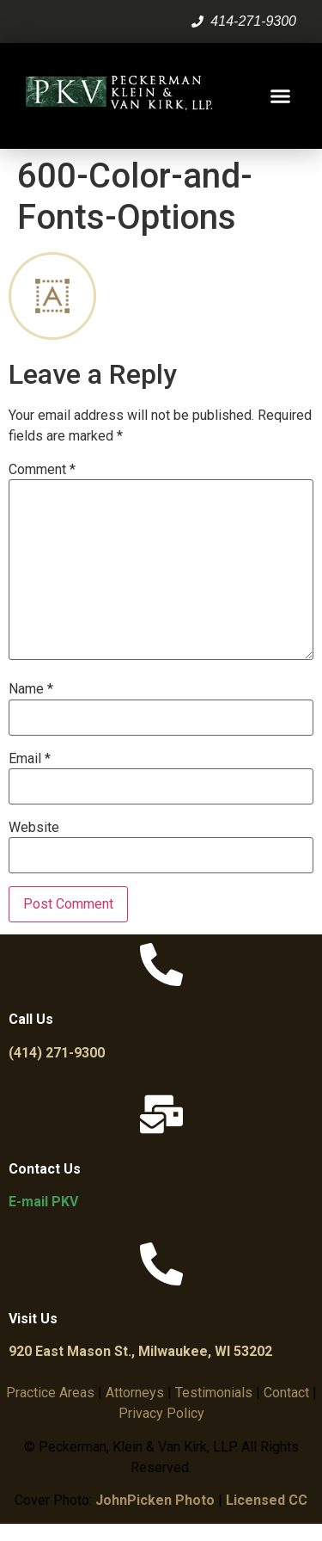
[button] (280, 96)
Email (30, 759)
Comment (42, 470)
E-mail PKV (43, 1201)
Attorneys (135, 1392)
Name (31, 689)
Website (34, 828)
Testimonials (213, 1392)
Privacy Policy (161, 1413)
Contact (286, 1392)
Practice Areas (50, 1392)
